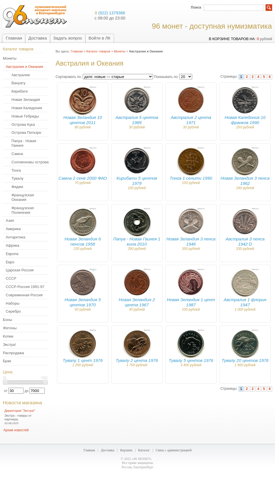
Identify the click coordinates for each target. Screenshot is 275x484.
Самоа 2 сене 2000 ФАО (82, 178)
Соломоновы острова (30, 162)
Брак (7, 361)
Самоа (17, 154)
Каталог (144, 450)
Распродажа (13, 353)
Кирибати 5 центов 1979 (137, 181)
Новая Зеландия (25, 99)
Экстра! (9, 344)
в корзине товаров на (232, 39)
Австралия (20, 75)
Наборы (12, 303)
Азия (10, 220)
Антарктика (15, 237)
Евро (10, 262)
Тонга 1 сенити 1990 (191, 178)
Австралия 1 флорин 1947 (245, 302)
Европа (12, 254)
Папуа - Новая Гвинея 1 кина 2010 (136, 241)
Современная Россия (24, 295)
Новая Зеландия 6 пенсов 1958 (82, 241)
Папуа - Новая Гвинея (23, 143)
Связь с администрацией (174, 450)
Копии (8, 336)
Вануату (18, 83)
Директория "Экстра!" (20, 410)
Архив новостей (16, 430)
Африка (12, 245)
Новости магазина (22, 402)
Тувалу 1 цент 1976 (83, 360)
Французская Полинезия (22, 210)
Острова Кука (23, 124)
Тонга (16, 170)
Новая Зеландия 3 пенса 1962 (245, 181)
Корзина (126, 450)
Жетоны (10, 328)
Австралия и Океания (24, 66)
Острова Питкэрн (26, 132)
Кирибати (19, 91)
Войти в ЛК (100, 38)
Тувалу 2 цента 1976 (137, 360)
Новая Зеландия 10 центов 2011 (82, 120)
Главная (14, 38)
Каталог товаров (98, 51)
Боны (7, 320)
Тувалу (17, 178)
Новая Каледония (26, 108)
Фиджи (17, 187)
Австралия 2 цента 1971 (191, 120)
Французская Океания (22, 197)
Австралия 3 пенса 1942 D (244, 241)
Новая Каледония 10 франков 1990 (245, 120)
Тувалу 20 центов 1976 (245, 360)
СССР (11, 278)
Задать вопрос (67, 38)
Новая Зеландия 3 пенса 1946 (190, 241)
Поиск (196, 7)
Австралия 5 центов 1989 (136, 120)
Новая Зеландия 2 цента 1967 (137, 302)
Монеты (9, 58)
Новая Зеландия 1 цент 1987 (191, 302)
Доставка (37, 38)
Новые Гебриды (25, 116)
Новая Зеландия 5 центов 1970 (82, 302)
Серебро (13, 311)
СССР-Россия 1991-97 (25, 287)
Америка (13, 229)
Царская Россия (20, 270)
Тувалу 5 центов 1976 (191, 360)
